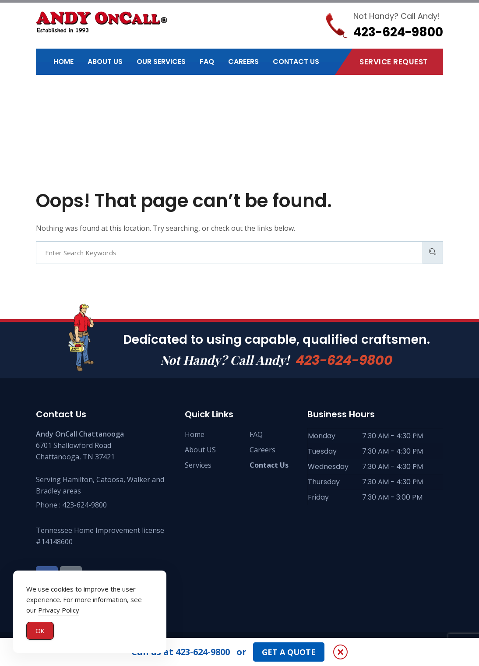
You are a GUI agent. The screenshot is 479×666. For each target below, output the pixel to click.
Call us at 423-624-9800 (180, 652)
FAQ (207, 61)
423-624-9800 (344, 360)
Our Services (161, 61)
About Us (105, 61)
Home (63, 61)
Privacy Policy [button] (58, 610)
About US (200, 450)
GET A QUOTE (289, 652)
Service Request (393, 61)
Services (198, 465)
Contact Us (296, 61)
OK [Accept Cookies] (40, 631)
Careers (243, 61)
